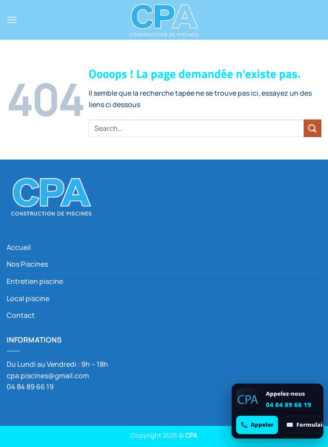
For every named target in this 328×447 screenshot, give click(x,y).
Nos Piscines (27, 264)
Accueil (19, 247)
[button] (12, 19)
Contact (21, 315)
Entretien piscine (35, 281)
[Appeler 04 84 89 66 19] (257, 425)
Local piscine (28, 298)
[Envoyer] (312, 128)
